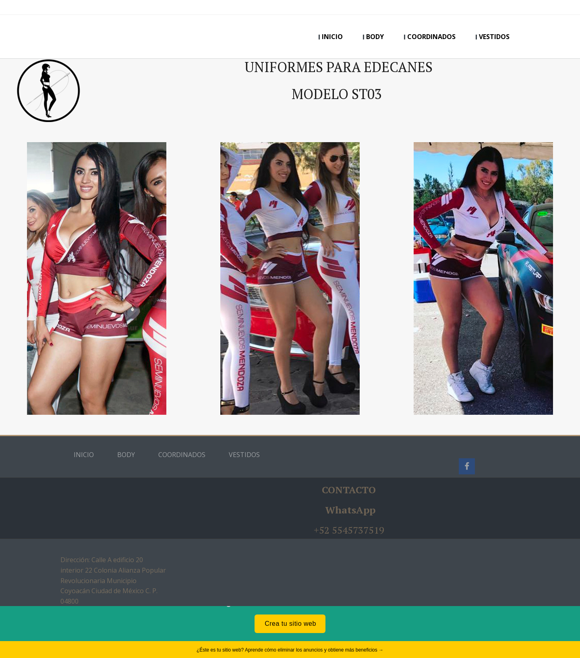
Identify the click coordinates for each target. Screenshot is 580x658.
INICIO (332, 36)
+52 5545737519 (349, 530)
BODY (375, 36)
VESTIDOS (494, 36)
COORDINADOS (431, 36)
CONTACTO (349, 489)
